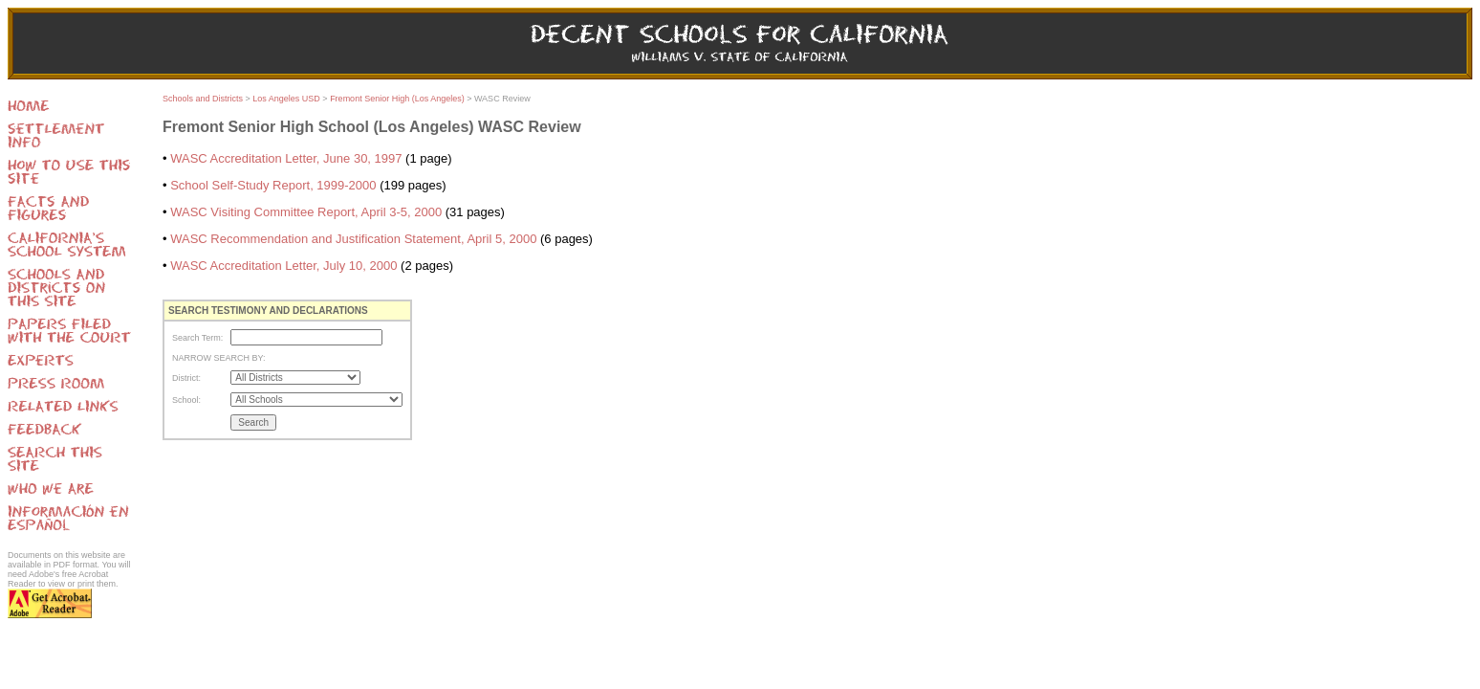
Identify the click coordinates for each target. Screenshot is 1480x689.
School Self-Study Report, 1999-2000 (273, 185)
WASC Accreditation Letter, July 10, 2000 (283, 265)
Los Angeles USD (286, 98)
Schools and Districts (203, 98)
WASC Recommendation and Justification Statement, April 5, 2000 (353, 239)
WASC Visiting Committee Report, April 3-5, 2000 (306, 212)
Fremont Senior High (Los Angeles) (397, 98)
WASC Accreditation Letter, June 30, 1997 (286, 158)
